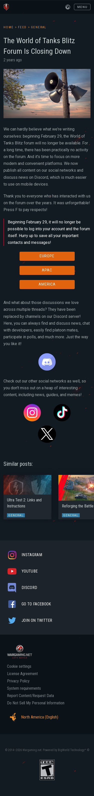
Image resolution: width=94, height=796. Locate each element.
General (39, 27)
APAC (47, 270)
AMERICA (47, 284)
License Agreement (22, 674)
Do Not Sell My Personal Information (35, 703)
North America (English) (32, 717)
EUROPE (47, 256)
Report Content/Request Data (30, 696)
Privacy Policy (18, 681)
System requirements (24, 688)
